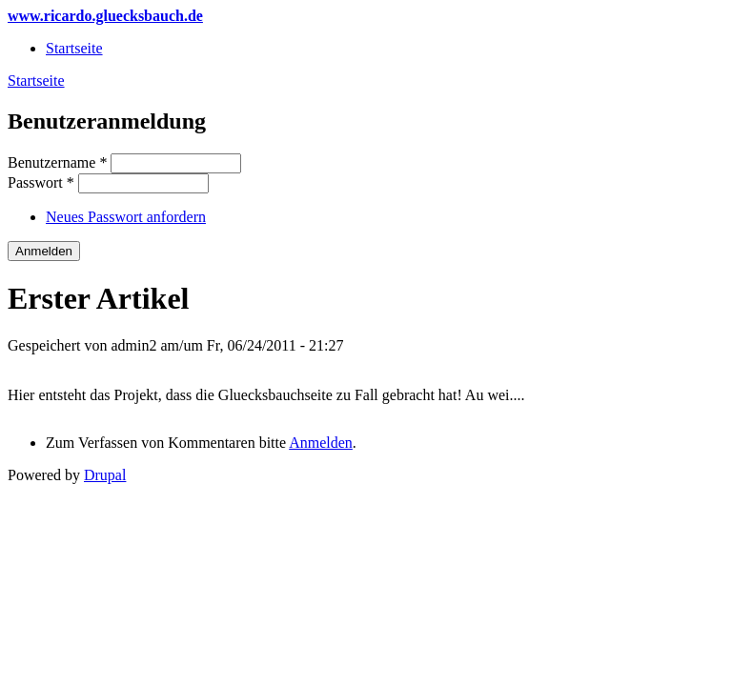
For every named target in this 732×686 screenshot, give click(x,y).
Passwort (41, 182)
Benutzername (57, 162)
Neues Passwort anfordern (126, 217)
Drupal (105, 475)
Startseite (74, 48)
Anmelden (321, 442)
